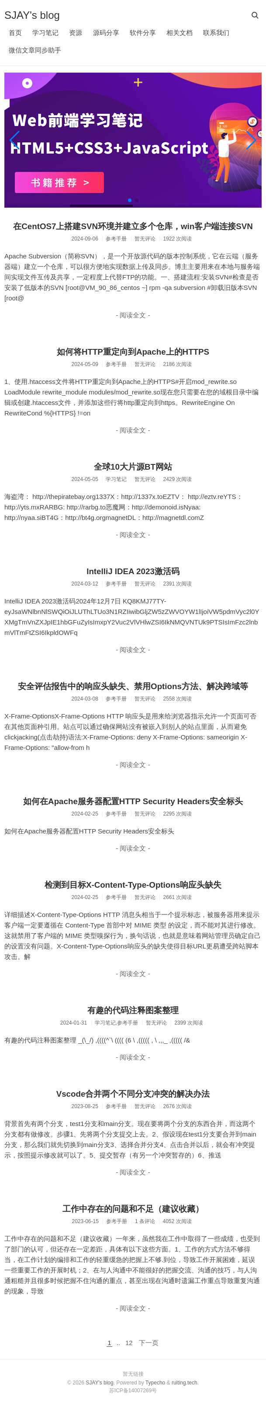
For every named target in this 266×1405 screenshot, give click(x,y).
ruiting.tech (184, 1383)
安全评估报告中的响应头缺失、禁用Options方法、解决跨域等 (133, 686)
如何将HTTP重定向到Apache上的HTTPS (133, 351)
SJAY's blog (32, 15)
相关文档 (179, 32)
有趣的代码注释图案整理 (133, 1010)
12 (129, 1342)
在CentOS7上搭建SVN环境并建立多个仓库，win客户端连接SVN (133, 226)
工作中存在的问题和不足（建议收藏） (133, 1208)
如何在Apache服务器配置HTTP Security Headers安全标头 (133, 801)
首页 (15, 32)
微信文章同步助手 (35, 50)
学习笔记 (45, 32)
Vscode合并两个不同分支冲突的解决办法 (133, 1093)
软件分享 (143, 32)
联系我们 (216, 32)
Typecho (155, 1383)
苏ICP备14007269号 (133, 1391)
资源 (75, 32)
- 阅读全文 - (133, 315)
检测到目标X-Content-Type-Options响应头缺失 (133, 884)
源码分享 (106, 32)
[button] (15, 140)
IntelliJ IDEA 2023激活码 (133, 571)
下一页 (149, 1342)
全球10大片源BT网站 (133, 466)
